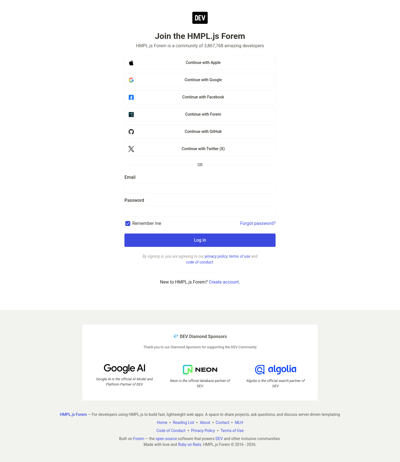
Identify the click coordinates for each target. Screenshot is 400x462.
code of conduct (199, 262)
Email (130, 177)
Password (134, 200)
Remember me (146, 223)
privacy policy (216, 256)
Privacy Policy (203, 430)
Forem (138, 438)
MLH (239, 422)
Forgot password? (258, 223)
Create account (224, 282)
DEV (219, 438)
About (205, 422)
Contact (222, 422)
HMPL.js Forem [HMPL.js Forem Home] (73, 414)
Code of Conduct (171, 430)
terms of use (239, 256)
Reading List (183, 422)
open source (166, 438)
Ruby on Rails (189, 444)
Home (162, 422)
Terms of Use (232, 430)
